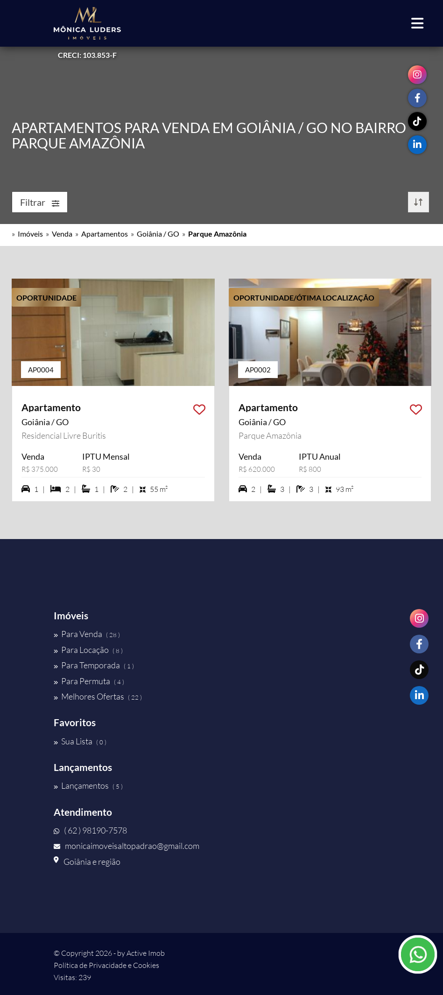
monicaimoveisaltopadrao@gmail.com (126, 846)
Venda (62, 233)
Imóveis (30, 233)
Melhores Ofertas (98, 696)
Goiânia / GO (158, 233)
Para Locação (88, 650)
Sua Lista (80, 741)
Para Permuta (89, 681)
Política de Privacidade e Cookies (106, 965)
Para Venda (87, 634)
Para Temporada (94, 665)
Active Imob (146, 953)
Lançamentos (88, 785)
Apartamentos (104, 233)
